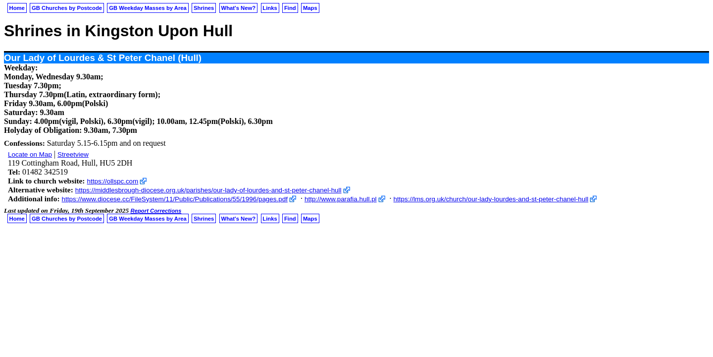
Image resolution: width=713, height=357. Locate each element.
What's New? (238, 8)
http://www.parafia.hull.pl (341, 199)
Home (17, 8)
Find (290, 8)
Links (269, 8)
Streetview (73, 154)
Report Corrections (156, 211)
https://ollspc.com (112, 181)
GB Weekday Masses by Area (148, 8)
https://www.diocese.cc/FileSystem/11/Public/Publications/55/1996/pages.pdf (175, 199)
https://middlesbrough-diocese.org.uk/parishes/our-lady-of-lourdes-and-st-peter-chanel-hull (208, 190)
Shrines (204, 8)
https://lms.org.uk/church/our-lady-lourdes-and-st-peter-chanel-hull (491, 199)
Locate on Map (30, 154)
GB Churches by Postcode (67, 8)
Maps (310, 8)
